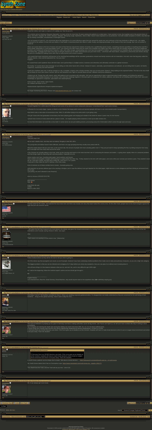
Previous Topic (6, 403)
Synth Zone (6, 15)
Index (16, 403)
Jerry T (4, 295)
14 (147, 23)
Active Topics (77, 17)
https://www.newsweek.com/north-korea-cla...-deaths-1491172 (82, 363)
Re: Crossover (44, 347)
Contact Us (133, 416)
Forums (13, 15)
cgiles (4, 229)
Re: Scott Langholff (45, 29)
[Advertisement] (113, 5)
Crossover (5, 324)
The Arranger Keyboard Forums (28, 15)
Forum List (66, 17)
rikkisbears (6, 137)
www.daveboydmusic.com (63, 90)
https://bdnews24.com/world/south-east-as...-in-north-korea (98, 360)
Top (3, 94)
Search (84, 17)
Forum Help (91, 17)
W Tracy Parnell (7, 204)
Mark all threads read (19, 416)
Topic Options (6, 23)
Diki (11, 410)
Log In (147, 15)
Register (59, 17)
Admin (7, 410)
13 (145, 23)
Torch (4, 350)
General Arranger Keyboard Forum (52, 15)
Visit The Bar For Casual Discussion (11, 9)
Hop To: (120, 410)
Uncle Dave (6, 31)
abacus (4, 258)
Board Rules (6, 416)
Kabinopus (5, 106)
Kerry (13, 410)
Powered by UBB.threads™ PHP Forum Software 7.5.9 (76, 429)
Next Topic (24, 403)
